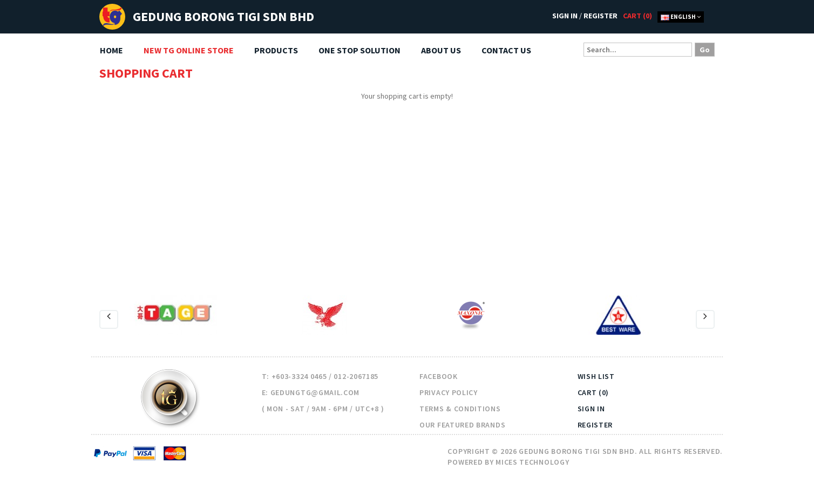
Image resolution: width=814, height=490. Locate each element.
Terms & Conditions (460, 408)
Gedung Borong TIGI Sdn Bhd (223, 16)
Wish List (596, 376)
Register (601, 15)
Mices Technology (532, 462)
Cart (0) (593, 392)
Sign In (565, 15)
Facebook (438, 376)
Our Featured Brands (462, 425)
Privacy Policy (448, 392)
